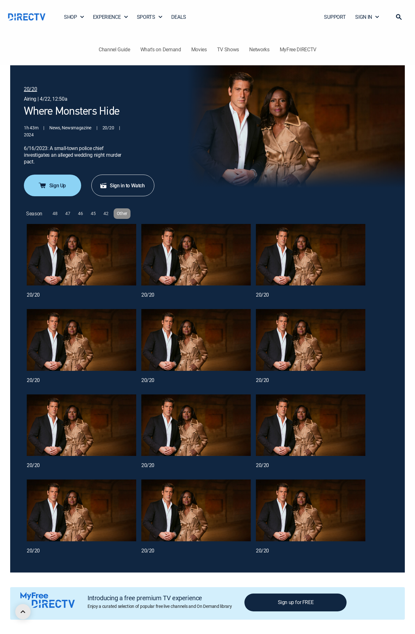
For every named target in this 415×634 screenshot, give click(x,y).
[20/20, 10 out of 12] (81, 510)
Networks (259, 49)
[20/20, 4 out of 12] (81, 340)
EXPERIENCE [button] (111, 16)
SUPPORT (335, 16)
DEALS (178, 16)
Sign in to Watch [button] (122, 185)
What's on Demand (160, 49)
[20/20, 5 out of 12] (196, 340)
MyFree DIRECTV (298, 49)
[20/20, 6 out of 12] (310, 340)
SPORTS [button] (150, 16)
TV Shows (228, 49)
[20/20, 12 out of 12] (310, 510)
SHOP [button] (74, 16)
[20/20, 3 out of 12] (310, 255)
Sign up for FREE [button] (296, 602)
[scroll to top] (23, 611)
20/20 (33, 294)
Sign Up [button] (52, 185)
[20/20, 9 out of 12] (310, 425)
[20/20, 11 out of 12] (196, 510)
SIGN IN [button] (367, 16)
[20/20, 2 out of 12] (196, 255)
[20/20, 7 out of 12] (81, 425)
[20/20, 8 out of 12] (196, 425)
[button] (398, 17)
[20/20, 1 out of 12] (81, 255)
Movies (199, 49)
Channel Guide (114, 49)
